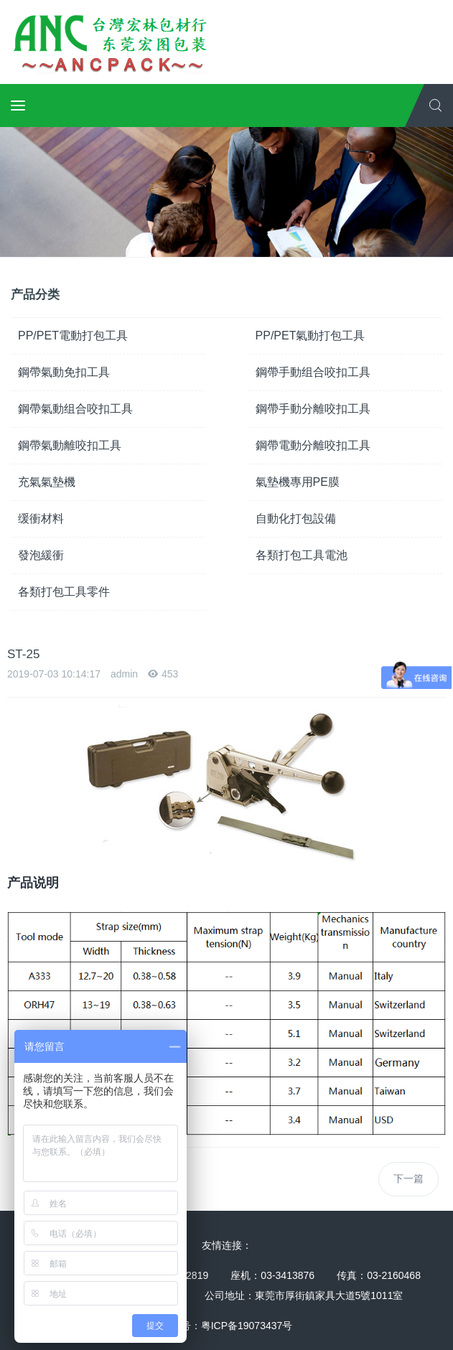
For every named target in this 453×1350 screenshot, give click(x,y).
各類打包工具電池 (301, 555)
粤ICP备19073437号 (247, 1325)
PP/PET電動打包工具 (73, 335)
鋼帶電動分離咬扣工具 (313, 445)
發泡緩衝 (41, 555)
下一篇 (408, 1178)
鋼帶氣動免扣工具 (64, 372)
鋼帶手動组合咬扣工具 (313, 372)
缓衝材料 (41, 518)
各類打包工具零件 (64, 592)
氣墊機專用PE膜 (298, 482)
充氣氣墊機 (46, 482)
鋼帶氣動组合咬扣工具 (75, 409)
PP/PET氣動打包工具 (310, 335)
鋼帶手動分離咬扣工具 (313, 409)
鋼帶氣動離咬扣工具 (69, 445)
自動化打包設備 (296, 518)
